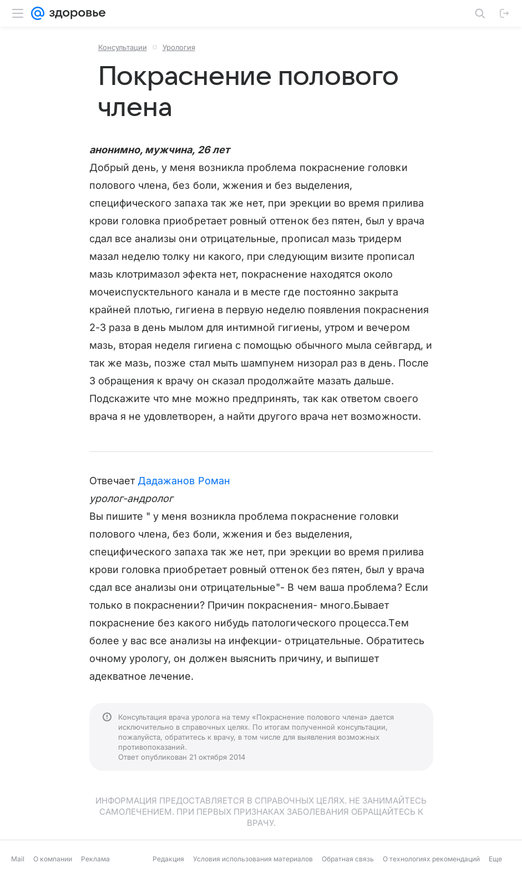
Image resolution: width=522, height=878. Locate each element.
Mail (17, 859)
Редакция (168, 859)
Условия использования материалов (253, 859)
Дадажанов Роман (184, 480)
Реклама (95, 859)
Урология (179, 47)
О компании (52, 859)
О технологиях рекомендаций (431, 859)
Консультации (122, 47)
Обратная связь (348, 859)
